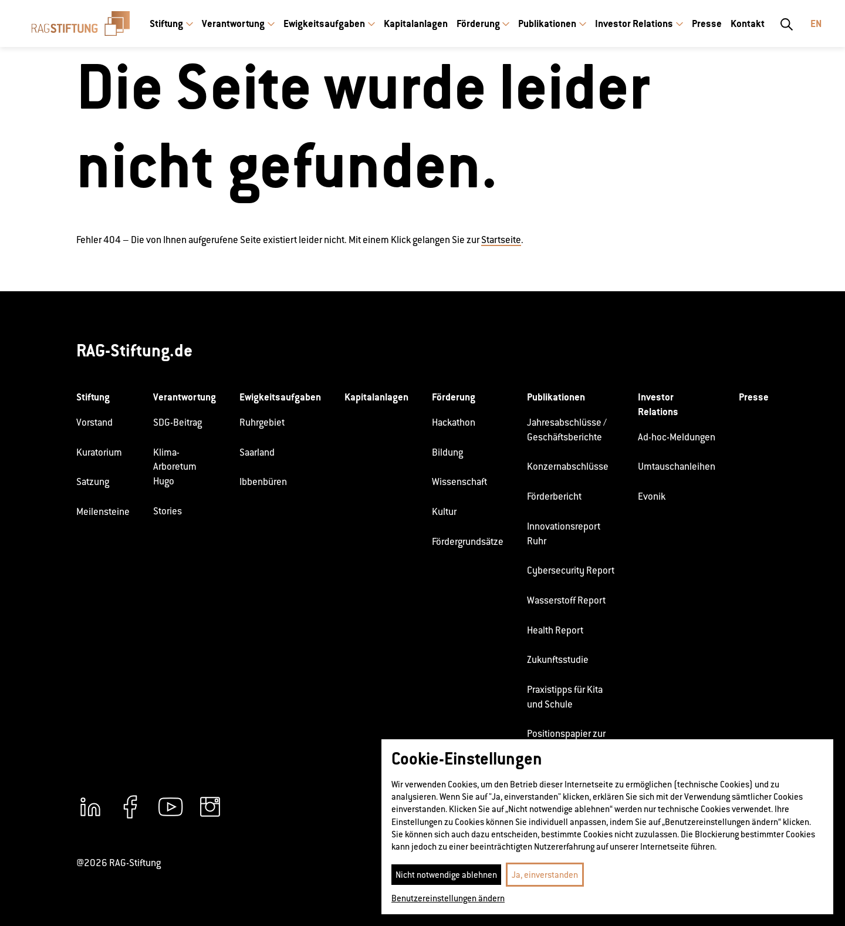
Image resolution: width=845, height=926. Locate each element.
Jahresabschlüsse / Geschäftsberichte (567, 429)
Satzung (92, 482)
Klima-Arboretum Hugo (175, 466)
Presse (707, 23)
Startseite (501, 240)
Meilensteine (103, 512)
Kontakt (748, 23)
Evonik (651, 496)
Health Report (555, 630)
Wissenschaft (459, 482)
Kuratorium (99, 452)
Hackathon (453, 422)
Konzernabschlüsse (568, 466)
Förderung (478, 23)
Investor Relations (634, 23)
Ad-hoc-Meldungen (676, 437)
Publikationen (547, 23)
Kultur (444, 512)
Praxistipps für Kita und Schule (565, 697)
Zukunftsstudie (558, 660)
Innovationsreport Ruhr (563, 533)
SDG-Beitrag (177, 422)
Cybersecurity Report (570, 570)
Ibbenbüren (263, 482)
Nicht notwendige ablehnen (446, 874)
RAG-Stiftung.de (134, 350)
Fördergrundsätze (467, 542)
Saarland (257, 452)
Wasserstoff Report (566, 600)
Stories (167, 511)
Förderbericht (554, 496)
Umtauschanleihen (676, 466)
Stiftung (166, 23)
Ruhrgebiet (262, 422)
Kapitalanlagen (416, 23)
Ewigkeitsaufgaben (324, 23)
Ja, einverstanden (545, 874)
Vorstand (94, 422)
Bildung (447, 452)
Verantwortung (233, 23)
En (816, 23)
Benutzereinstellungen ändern (448, 898)
